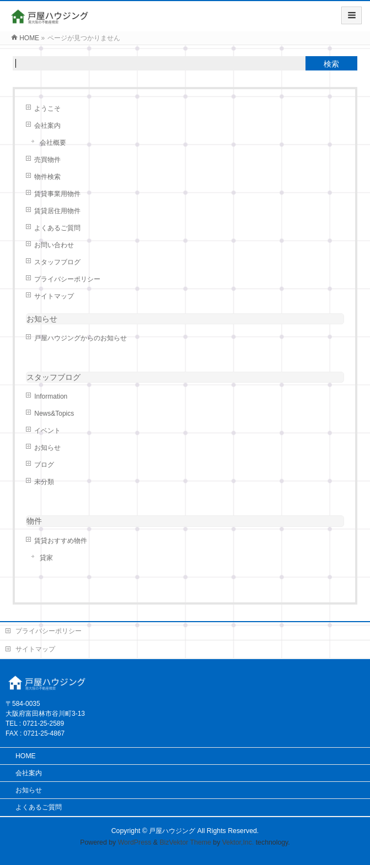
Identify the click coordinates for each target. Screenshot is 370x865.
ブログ (44, 465)
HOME (25, 756)
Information (50, 396)
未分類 (44, 482)
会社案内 (47, 125)
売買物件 (47, 160)
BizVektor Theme (185, 842)
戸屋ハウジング (172, 831)
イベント (47, 430)
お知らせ (41, 318)
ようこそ (47, 108)
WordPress (135, 842)
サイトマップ (54, 296)
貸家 (46, 558)
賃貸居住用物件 (57, 211)
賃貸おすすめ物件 (60, 541)
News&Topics (54, 413)
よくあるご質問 (57, 228)
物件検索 (47, 177)
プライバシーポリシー (67, 279)
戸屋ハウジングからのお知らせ (80, 338)
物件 (34, 520)
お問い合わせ (54, 245)
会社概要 (53, 142)
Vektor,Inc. (238, 842)
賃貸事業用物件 (57, 194)
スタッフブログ (57, 262)
